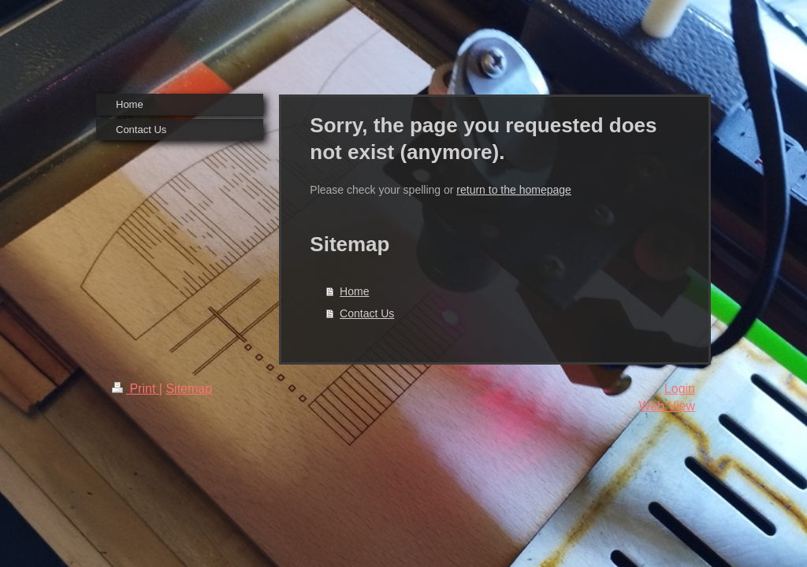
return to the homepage (513, 189)
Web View (667, 406)
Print (135, 388)
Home (354, 291)
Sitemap (188, 388)
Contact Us (367, 313)
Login (679, 388)
